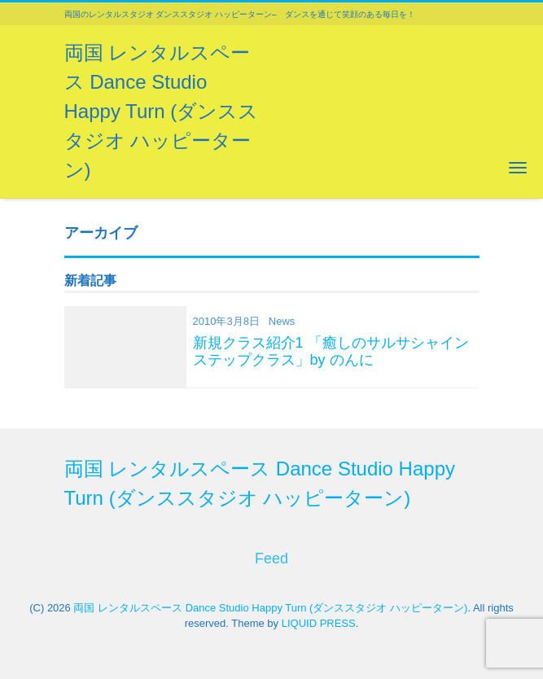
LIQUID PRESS (319, 623)
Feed (271, 558)
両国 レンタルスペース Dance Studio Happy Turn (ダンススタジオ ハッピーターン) (161, 111)
